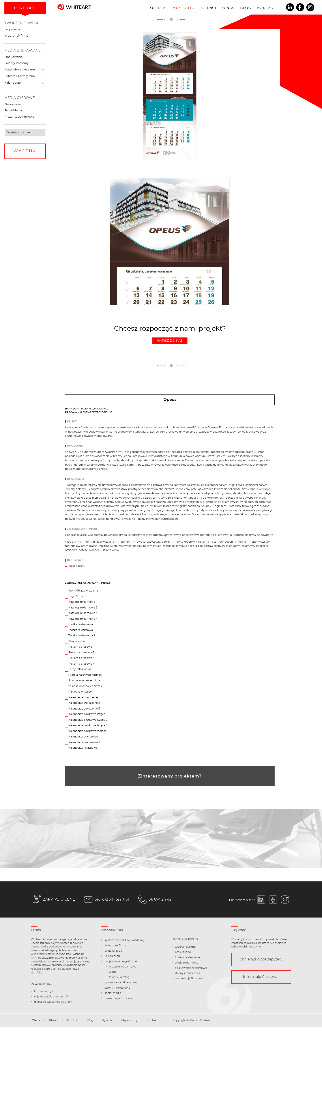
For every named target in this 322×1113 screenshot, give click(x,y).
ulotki (112, 972)
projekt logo (183, 952)
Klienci (208, 8)
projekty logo (113, 950)
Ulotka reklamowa (80, 624)
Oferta (158, 8)
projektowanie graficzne (121, 961)
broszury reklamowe (122, 966)
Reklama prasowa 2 (81, 652)
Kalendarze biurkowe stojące (87, 731)
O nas (228, 8)
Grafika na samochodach (85, 675)
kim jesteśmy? (43, 991)
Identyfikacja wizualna (83, 590)
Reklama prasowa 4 (81, 663)
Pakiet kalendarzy (80, 691)
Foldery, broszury (16, 63)
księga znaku (113, 956)
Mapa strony (129, 1020)
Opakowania (13, 57)
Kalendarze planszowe (83, 736)
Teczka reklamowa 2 (81, 635)
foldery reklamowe (187, 957)
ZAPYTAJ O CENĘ (53, 899)
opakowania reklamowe (121, 982)
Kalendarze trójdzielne (83, 697)
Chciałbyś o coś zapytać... (261, 959)
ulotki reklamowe (186, 962)
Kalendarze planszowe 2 (84, 742)
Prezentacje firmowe (19, 116)
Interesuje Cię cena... (261, 976)
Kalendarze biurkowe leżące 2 (87, 720)
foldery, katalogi (119, 977)
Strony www (13, 104)
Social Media (13, 110)
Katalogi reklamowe (81, 602)
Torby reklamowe (80, 669)
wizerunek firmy (115, 945)
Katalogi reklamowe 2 (82, 607)
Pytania (107, 1020)
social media (113, 993)
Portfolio (183, 8)
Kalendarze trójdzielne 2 (84, 703)
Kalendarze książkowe (82, 747)
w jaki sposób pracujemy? (51, 996)
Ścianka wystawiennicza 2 (85, 686)
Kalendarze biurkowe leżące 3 (87, 725)
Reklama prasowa (80, 646)
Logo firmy (12, 29)
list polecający (76, 566)
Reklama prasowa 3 (81, 658)
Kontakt (266, 8)
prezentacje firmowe (118, 998)
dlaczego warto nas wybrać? (53, 1002)
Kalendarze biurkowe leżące (86, 714)
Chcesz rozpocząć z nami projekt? (170, 334)
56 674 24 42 (154, 899)
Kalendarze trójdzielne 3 (84, 708)
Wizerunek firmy (16, 35)
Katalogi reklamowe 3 (82, 613)
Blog (245, 8)
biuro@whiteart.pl (105, 899)
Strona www (76, 641)
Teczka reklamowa (80, 630)
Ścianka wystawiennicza (84, 680)
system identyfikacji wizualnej (124, 940)
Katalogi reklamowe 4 (82, 618)
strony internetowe (117, 987)
